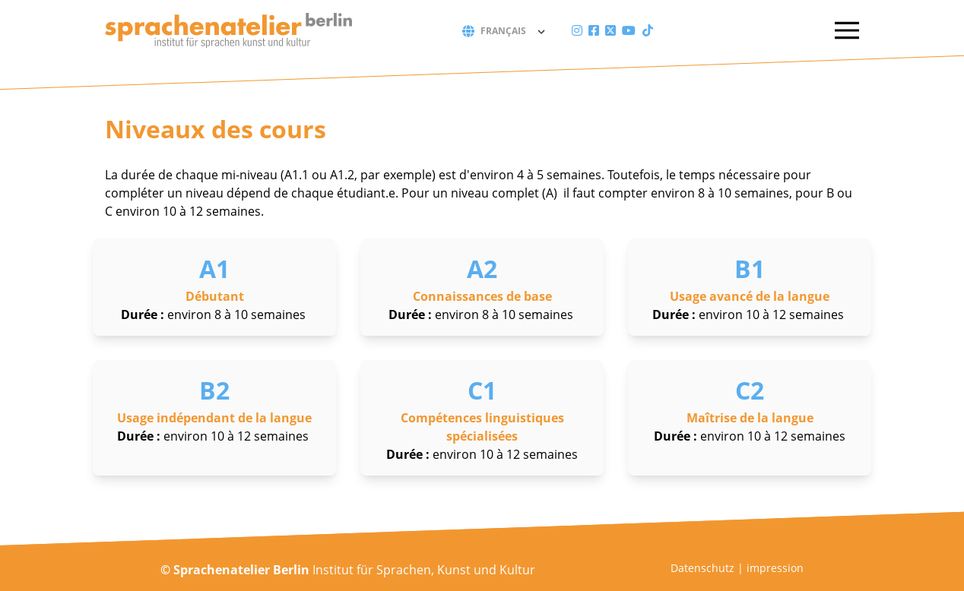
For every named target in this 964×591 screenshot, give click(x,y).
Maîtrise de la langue (750, 417)
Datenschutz (702, 568)
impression (775, 568)
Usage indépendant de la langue (214, 417)
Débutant (215, 296)
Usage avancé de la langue (749, 296)
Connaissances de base (482, 296)
